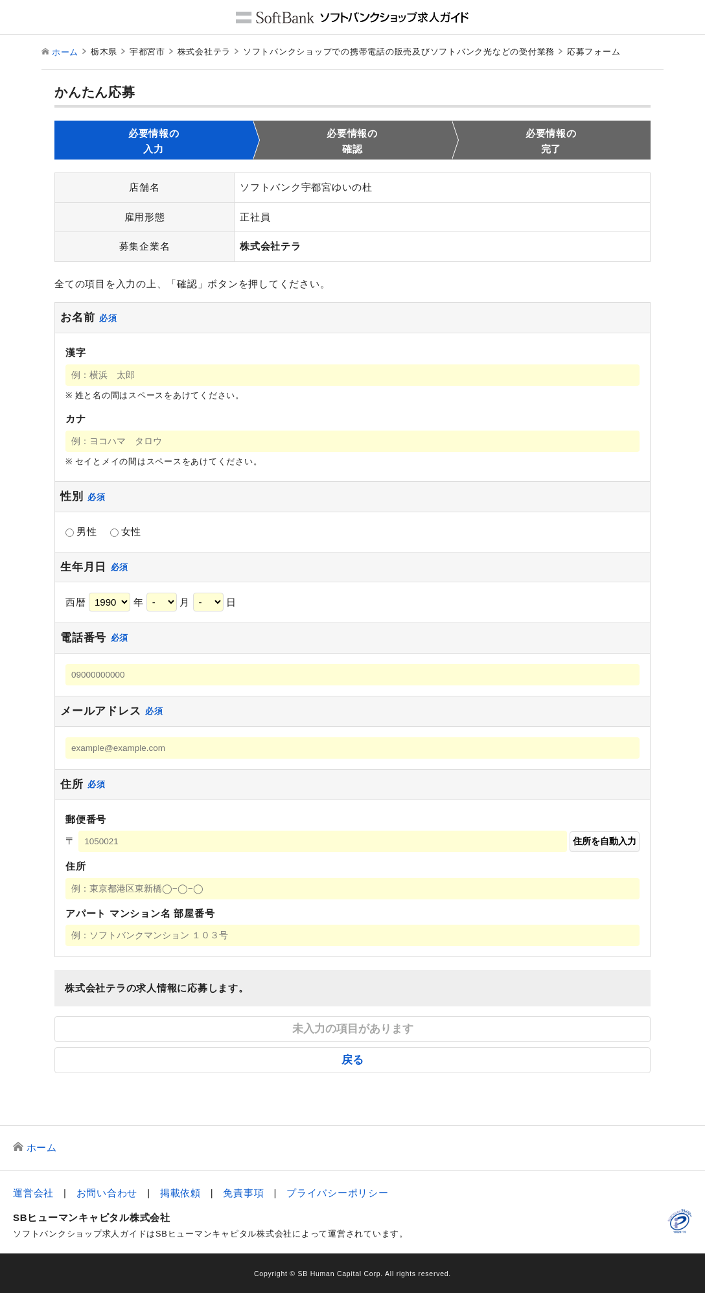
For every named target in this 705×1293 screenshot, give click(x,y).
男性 (81, 531)
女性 (126, 531)
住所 (75, 866)
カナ (75, 418)
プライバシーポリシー (337, 1192)
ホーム (65, 52)
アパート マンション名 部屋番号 (139, 913)
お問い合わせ (107, 1192)
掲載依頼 (180, 1192)
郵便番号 (85, 819)
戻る (352, 1059)
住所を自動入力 (604, 841)
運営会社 (33, 1192)
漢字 (75, 352)
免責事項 (243, 1192)
